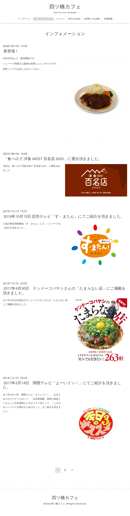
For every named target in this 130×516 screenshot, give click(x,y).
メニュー (60, 19)
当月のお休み (74, 19)
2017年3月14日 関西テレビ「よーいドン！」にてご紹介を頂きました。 (62, 385)
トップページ (24, 19)
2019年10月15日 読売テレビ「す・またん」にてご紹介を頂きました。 (64, 216)
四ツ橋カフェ (65, 7)
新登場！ (11, 51)
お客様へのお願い (92, 19)
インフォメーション (43, 19)
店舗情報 (108, 19)
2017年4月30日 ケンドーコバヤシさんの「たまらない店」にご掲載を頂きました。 (64, 291)
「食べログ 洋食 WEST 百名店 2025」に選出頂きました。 (53, 159)
